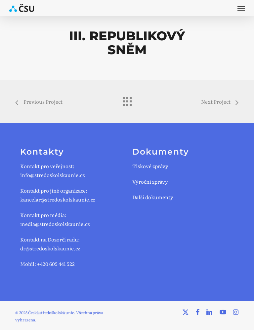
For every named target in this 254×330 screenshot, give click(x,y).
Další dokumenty (152, 197)
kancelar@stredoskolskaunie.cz (57, 199)
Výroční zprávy (150, 181)
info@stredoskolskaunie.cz (52, 175)
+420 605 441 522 (56, 264)
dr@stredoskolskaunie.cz (50, 248)
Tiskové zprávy (150, 166)
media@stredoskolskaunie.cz (55, 224)
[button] (241, 8)
